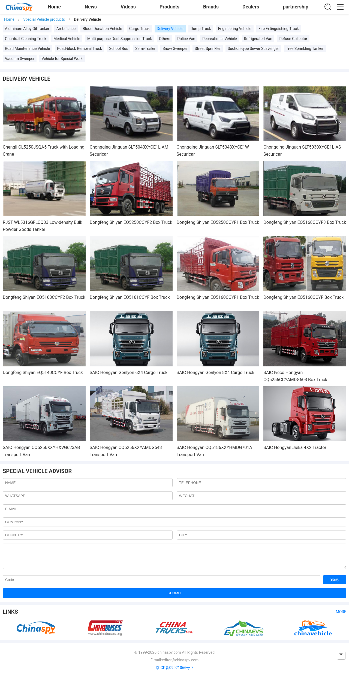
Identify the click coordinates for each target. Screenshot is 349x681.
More (341, 616)
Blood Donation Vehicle (102, 28)
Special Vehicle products (44, 19)
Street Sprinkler (208, 48)
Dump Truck (201, 28)
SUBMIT (174, 597)
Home (54, 7)
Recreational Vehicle (219, 39)
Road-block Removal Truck (79, 48)
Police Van (186, 39)
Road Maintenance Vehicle (27, 48)
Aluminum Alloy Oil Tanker (27, 28)
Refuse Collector (293, 39)
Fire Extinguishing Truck (278, 28)
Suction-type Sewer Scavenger (253, 48)
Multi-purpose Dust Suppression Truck (119, 39)
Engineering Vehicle (234, 28)
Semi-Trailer (145, 48)
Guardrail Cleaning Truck (25, 39)
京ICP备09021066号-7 (174, 672)
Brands (211, 7)
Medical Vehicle (66, 39)
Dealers (250, 7)
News (91, 7)
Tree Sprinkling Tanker (305, 48)
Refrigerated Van (258, 39)
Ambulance (66, 28)
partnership (295, 7)
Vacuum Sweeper (19, 58)
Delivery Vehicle (170, 28)
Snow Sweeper (175, 48)
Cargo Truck (139, 28)
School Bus (118, 48)
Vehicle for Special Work (62, 58)
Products (169, 7)
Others (164, 39)
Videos (128, 7)
